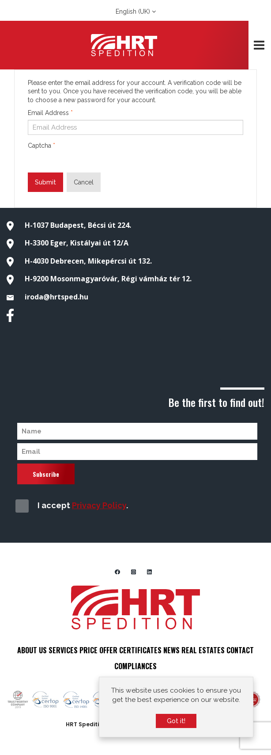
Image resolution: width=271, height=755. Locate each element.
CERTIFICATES (140, 650)
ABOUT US (32, 650)
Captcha (41, 145)
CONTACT (240, 650)
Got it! (176, 720)
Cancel (84, 182)
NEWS (171, 650)
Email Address (50, 112)
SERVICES (63, 650)
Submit (45, 182)
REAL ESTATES (203, 650)
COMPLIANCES (135, 666)
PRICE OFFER (98, 650)
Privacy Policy (99, 505)
